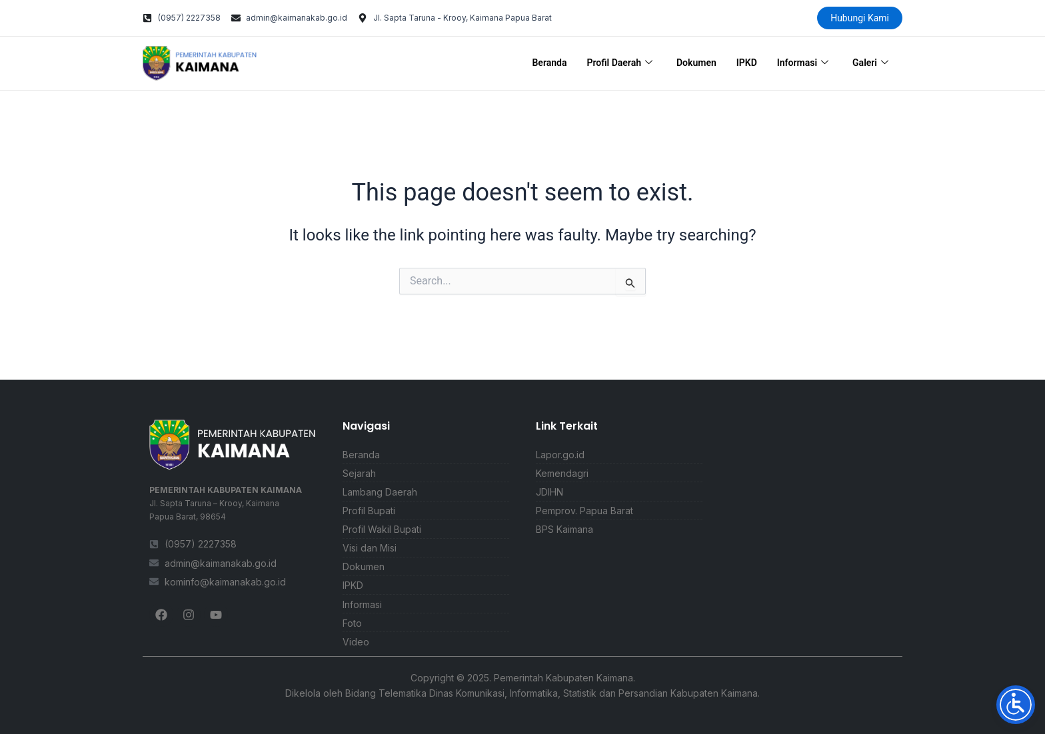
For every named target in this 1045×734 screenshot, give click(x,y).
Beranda (549, 62)
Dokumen (696, 62)
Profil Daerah (619, 63)
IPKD (746, 62)
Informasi (802, 63)
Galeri (870, 63)
